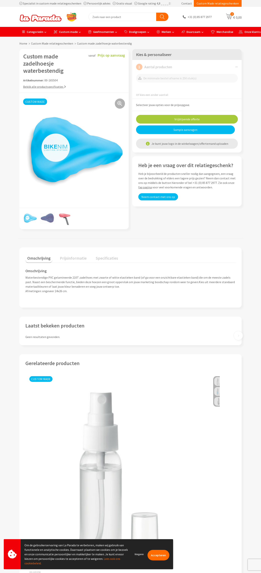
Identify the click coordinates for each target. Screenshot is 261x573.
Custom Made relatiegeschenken (218, 3)
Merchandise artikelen (204, 503)
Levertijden (142, 515)
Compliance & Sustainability (98, 509)
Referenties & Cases (93, 503)
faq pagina (145, 187)
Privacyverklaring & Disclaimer (99, 520)
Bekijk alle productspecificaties (44, 87)
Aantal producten (154, 67)
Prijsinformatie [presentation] (67, 256)
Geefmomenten (101, 32)
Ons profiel (87, 497)
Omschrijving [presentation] (37, 256)
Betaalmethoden (146, 526)
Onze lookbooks (200, 520)
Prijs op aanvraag (43, 457)
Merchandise (222, 32)
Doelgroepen (135, 32)
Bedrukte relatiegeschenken (208, 515)
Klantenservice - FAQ (148, 497)
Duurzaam (191, 32)
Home (23, 43)
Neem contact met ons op (158, 197)
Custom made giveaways (206, 497)
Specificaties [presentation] (98, 256)
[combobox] (122, 17)
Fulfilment (142, 532)
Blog (193, 526)
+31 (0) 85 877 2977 (200, 17)
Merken (164, 32)
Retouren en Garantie (149, 520)
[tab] (37, 257)
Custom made (66, 32)
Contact (186, 3)
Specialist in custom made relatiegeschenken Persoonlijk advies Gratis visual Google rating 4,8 (95, 3)
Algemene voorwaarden (95, 515)
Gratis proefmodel (147, 503)
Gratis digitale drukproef (151, 509)
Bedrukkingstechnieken (205, 509)
